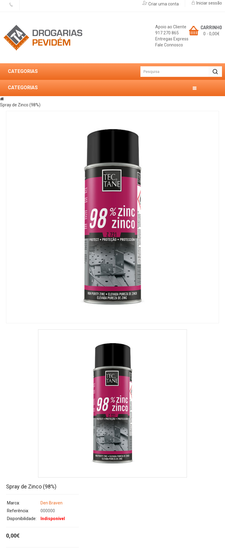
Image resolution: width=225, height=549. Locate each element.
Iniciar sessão (208, 3)
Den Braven (51, 502)
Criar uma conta (163, 4)
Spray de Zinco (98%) (20, 104)
